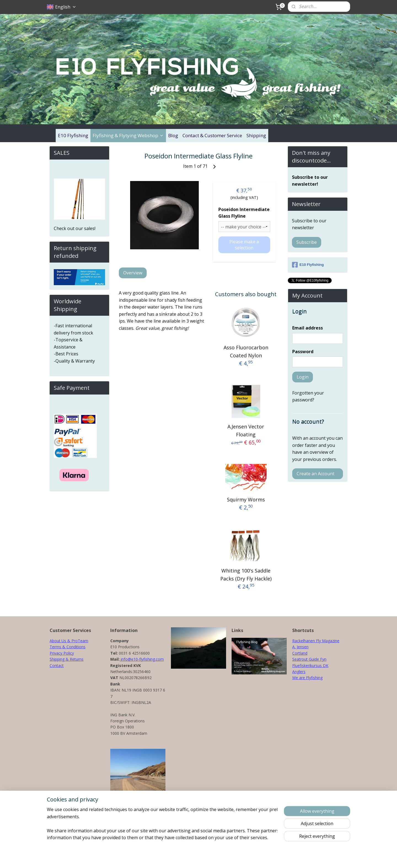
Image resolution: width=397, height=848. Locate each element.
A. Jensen (300, 646)
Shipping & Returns (67, 659)
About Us (58, 640)
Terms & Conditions (67, 646)
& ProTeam (77, 640)
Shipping (256, 135)
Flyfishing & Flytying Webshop (128, 135)
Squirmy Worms (246, 499)
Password (302, 352)
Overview (132, 273)
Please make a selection (244, 245)
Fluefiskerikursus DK (310, 665)
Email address (307, 328)
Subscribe (306, 242)
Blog (173, 135)
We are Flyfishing (307, 677)
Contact (57, 665)
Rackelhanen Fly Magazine (315, 640)
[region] (162, 823)
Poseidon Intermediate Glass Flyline (243, 212)
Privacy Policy (62, 653)
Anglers (298, 671)
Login (303, 377)
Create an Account (315, 474)
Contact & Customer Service (212, 135)
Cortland (299, 653)
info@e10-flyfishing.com (142, 659)
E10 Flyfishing (73, 135)
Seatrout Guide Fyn (309, 659)
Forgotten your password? (308, 396)
